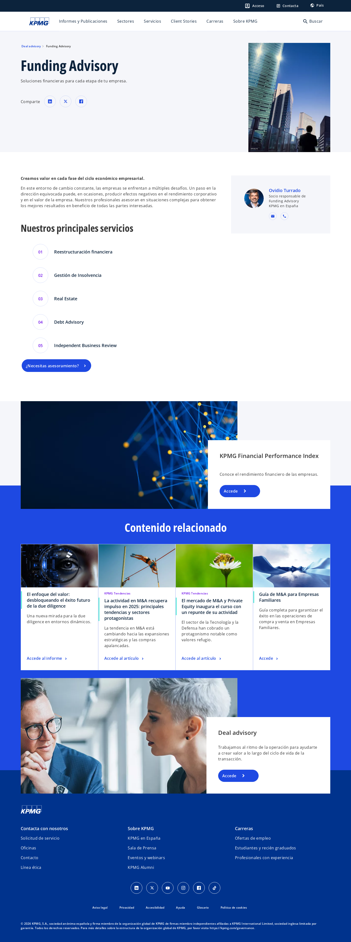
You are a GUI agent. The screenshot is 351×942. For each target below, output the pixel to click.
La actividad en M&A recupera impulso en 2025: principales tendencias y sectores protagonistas (135, 609)
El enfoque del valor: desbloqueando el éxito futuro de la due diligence (58, 600)
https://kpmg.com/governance (232, 928)
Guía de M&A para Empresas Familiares (289, 597)
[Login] (254, 6)
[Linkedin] (136, 888)
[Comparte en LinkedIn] (50, 101)
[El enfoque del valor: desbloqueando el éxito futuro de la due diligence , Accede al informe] (47, 658)
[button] (273, 216)
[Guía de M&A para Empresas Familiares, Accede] (269, 658)
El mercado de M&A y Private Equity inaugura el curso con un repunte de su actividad (212, 606)
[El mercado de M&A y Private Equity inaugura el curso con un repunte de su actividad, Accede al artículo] (202, 658)
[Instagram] (183, 888)
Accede (231, 491)
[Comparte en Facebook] (81, 101)
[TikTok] (214, 888)
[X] (152, 888)
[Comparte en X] (65, 101)
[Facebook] (199, 888)
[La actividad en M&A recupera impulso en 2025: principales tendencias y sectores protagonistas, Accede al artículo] (124, 658)
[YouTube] (168, 888)
